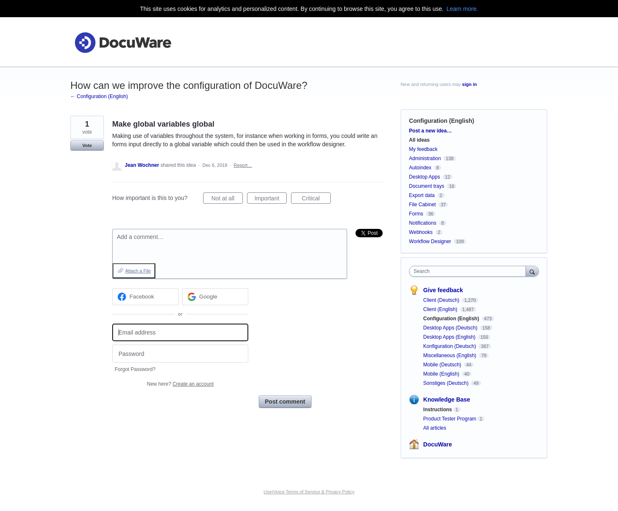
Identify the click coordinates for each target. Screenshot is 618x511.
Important (271, 199)
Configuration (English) (441, 120)
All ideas (419, 140)
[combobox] (469, 271)
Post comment (285, 401)
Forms (416, 214)
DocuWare (437, 444)
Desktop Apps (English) (450, 337)
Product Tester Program (449, 419)
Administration (425, 158)
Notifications (422, 223)
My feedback (423, 149)
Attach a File (138, 270)
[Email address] (180, 333)
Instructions (437, 409)
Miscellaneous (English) (450, 355)
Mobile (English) (442, 374)
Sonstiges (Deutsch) (446, 383)
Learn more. (462, 8)
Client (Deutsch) (442, 300)
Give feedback (443, 290)
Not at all (227, 199)
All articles (434, 428)
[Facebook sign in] (145, 296)
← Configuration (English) (99, 96)
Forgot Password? (135, 369)
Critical (316, 199)
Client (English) (441, 309)
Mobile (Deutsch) (443, 365)
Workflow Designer (430, 241)
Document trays (426, 186)
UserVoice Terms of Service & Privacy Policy (309, 491)
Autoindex (420, 168)
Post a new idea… (430, 131)
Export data (422, 195)
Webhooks (421, 232)
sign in (469, 84)
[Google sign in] (215, 296)
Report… (243, 165)
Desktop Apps (424, 177)
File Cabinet (422, 205)
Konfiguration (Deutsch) (450, 346)
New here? (180, 384)
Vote (87, 145)
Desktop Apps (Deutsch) (451, 328)
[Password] (180, 354)
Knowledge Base (446, 399)
